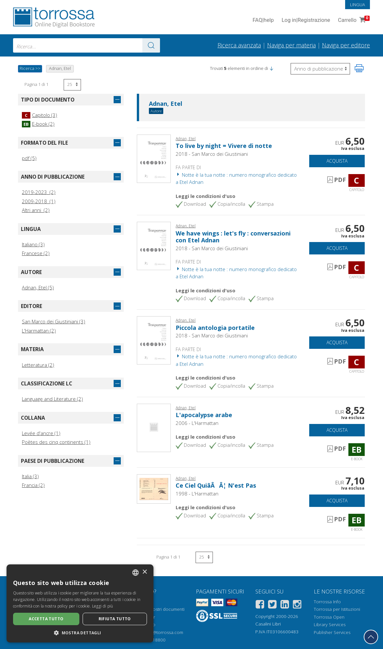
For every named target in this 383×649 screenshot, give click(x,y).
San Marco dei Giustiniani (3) (53, 321)
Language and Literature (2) (52, 399)
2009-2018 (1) (39, 201)
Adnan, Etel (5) (38, 287)
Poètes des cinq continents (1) (56, 442)
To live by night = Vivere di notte (224, 146)
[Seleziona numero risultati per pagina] (72, 84)
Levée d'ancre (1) (41, 433)
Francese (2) (36, 253)
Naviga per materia (291, 45)
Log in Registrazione (305, 20)
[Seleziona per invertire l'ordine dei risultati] (320, 68)
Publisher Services (332, 632)
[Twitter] (272, 605)
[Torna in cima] (371, 637)
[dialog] (80, 603)
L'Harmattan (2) (39, 330)
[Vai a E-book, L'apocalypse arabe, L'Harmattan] (153, 427)
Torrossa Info (327, 602)
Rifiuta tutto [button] (115, 619)
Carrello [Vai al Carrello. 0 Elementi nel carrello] (353, 20)
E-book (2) (38, 124)
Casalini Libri (268, 624)
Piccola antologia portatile (215, 328)
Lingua (357, 5)
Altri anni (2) (36, 210)
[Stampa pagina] (359, 68)
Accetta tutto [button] (46, 619)
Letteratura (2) (38, 365)
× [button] (144, 572)
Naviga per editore (346, 45)
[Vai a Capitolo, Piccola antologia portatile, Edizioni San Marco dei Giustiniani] (153, 339)
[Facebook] (259, 605)
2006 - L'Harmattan (197, 423)
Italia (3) (30, 476)
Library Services (329, 624)
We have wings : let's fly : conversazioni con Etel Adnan (233, 236)
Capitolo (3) (39, 115)
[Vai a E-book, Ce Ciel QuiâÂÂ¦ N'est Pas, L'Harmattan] (153, 488)
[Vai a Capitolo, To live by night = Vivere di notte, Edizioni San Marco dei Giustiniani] (153, 158)
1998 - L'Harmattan (197, 493)
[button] (271, 68)
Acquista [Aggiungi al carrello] (337, 161)
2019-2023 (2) (39, 192)
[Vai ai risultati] (151, 45)
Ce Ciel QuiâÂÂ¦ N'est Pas (216, 485)
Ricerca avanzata (239, 45)
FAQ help (263, 20)
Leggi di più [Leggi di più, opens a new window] (102, 606)
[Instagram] (297, 605)
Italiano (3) (33, 244)
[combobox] (86, 45)
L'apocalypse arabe (204, 415)
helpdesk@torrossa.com (158, 632)
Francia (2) (33, 485)
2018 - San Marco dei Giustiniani (212, 154)
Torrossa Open (329, 617)
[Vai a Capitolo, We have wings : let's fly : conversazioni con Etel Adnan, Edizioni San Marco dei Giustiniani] (153, 245)
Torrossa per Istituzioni (337, 609)
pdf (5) (29, 158)
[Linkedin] (284, 605)
